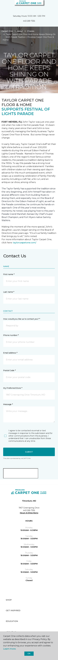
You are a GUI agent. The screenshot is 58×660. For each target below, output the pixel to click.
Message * (8, 404)
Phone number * (11, 335)
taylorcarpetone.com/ (24, 242)
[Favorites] (51, 5)
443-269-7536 (29, 21)
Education (12, 621)
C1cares (30, 31)
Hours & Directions (29, 513)
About (20, 31)
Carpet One (7, 31)
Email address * (10, 353)
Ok (29, 653)
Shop (9, 600)
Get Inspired (13, 610)
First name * (8, 274)
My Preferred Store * (12, 388)
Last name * (8, 292)
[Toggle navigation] (4, 5)
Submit (29, 452)
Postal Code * (9, 370)
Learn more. (9, 649)
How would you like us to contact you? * (21, 319)
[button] (48, 5)
